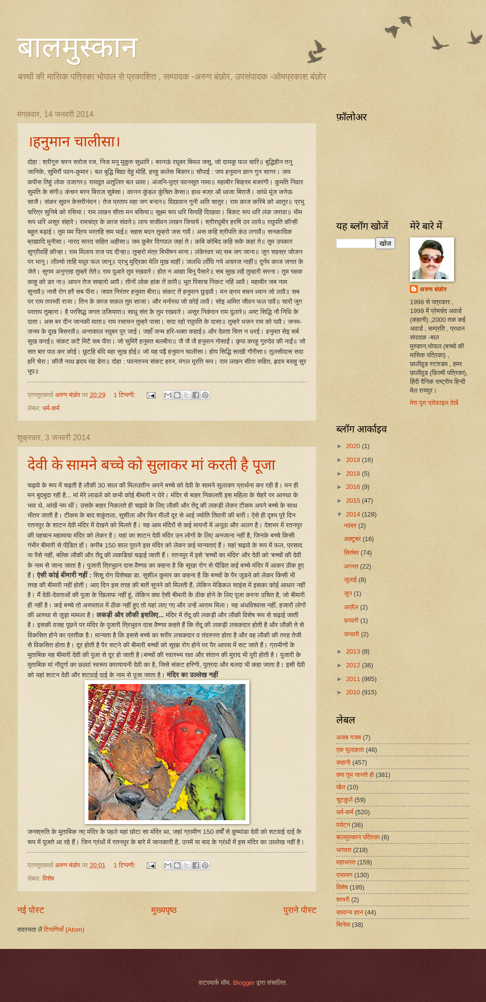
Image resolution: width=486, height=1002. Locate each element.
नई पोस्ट (30, 910)
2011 (354, 679)
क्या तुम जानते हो (355, 774)
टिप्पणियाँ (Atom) (64, 929)
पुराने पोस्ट (300, 910)
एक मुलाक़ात (350, 749)
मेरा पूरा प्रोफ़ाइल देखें (434, 402)
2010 (354, 692)
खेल (341, 787)
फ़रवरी (352, 620)
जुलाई (351, 579)
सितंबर (352, 552)
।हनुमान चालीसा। (73, 141)
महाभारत (345, 862)
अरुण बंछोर (433, 289)
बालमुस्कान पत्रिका (358, 837)
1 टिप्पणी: (125, 395)
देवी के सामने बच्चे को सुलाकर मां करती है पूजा (151, 465)
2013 (354, 651)
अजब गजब (348, 737)
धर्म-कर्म (50, 408)
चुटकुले (344, 799)
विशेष (48, 878)
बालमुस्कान (77, 47)
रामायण (344, 875)
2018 (354, 473)
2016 (354, 486)
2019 (354, 459)
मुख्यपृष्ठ (164, 910)
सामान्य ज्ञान (349, 912)
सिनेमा (343, 924)
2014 (354, 514)
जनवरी (352, 634)
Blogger (244, 982)
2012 (354, 665)
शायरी (343, 899)
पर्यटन (343, 825)
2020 (354, 446)
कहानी (343, 762)
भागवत (343, 850)
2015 (354, 500)
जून (348, 593)
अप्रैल (352, 607)
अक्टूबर (353, 539)
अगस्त (352, 566)
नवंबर (351, 525)
